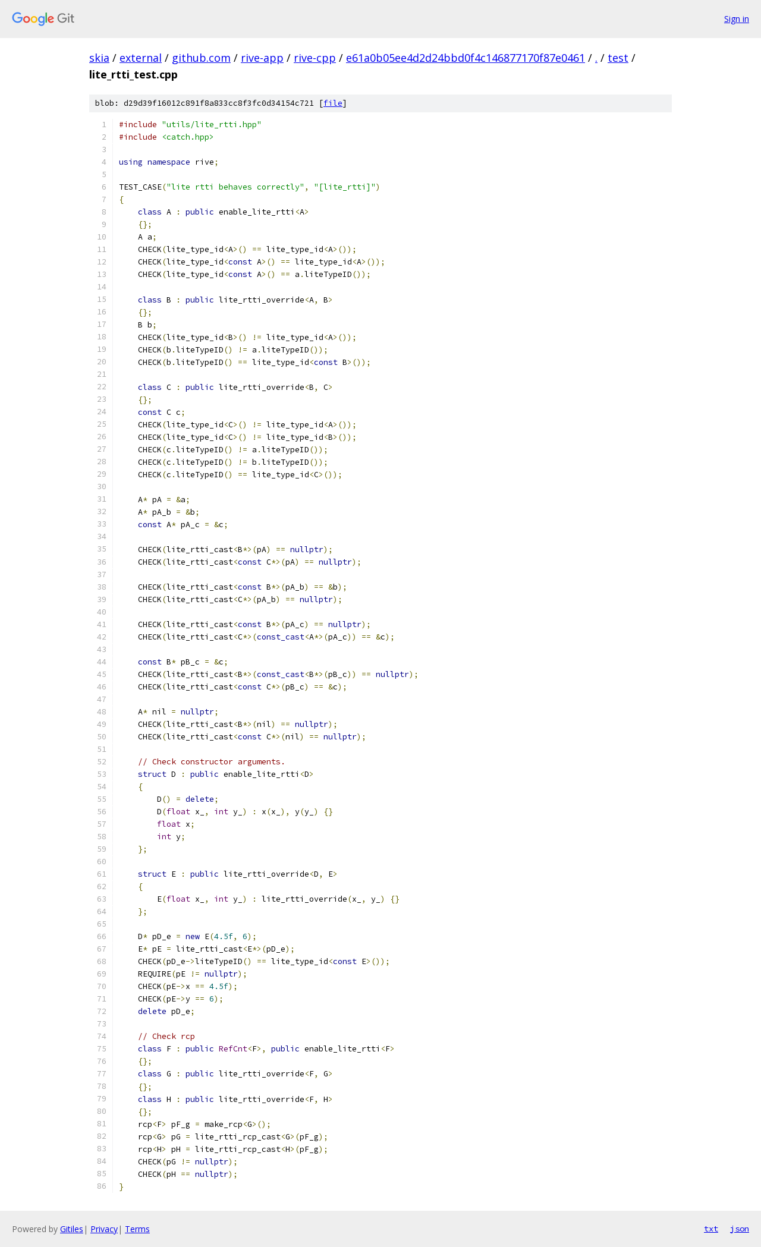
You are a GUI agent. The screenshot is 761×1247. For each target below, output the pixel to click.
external (141, 58)
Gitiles (71, 1229)
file (332, 103)
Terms (137, 1229)
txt (711, 1228)
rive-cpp (315, 58)
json (739, 1228)
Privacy (104, 1229)
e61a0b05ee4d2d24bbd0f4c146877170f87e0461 (465, 58)
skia (99, 58)
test (618, 58)
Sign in (736, 18)
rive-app (262, 58)
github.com (201, 58)
